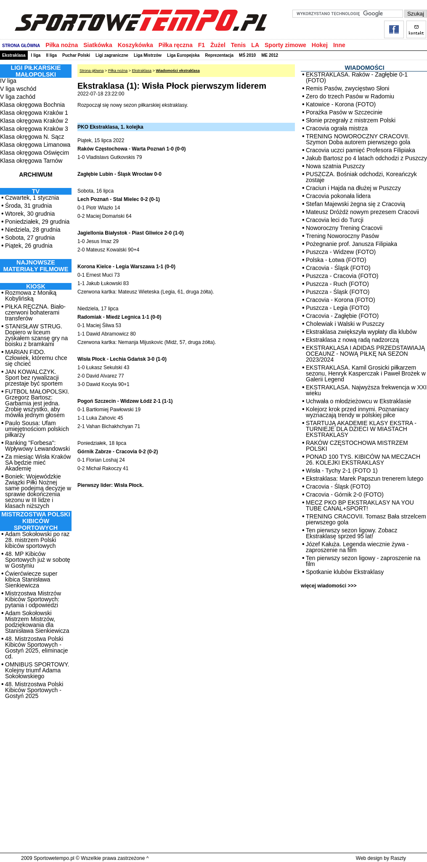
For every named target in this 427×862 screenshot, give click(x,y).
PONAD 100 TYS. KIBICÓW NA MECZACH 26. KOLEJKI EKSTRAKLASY (363, 459)
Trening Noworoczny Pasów (342, 236)
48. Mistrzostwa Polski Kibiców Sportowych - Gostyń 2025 (34, 690)
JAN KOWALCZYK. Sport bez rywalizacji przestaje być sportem (34, 377)
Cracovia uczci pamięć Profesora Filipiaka (360, 150)
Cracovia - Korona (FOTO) (340, 299)
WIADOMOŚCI (364, 67)
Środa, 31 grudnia (28, 205)
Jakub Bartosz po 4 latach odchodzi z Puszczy (366, 158)
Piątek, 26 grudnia (29, 245)
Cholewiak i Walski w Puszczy (345, 323)
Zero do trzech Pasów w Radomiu (350, 96)
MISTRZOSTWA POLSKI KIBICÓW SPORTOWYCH (35, 521)
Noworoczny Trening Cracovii (344, 228)
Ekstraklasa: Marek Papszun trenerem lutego (364, 478)
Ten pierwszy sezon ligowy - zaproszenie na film (363, 561)
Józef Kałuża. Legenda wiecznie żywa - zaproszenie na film (357, 547)
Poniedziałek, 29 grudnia (37, 221)
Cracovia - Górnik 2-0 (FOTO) (345, 494)
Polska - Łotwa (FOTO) (336, 259)
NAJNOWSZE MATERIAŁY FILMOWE (36, 265)
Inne (339, 45)
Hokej (320, 45)
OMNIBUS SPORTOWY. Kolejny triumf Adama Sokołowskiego (37, 670)
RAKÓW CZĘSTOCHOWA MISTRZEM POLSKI (357, 445)
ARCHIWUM (35, 174)
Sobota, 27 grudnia (30, 237)
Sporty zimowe (285, 45)
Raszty (398, 858)
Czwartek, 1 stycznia (32, 197)
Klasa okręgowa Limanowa (35, 144)
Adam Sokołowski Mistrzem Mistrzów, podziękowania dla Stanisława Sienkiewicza (37, 622)
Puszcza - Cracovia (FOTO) (342, 275)
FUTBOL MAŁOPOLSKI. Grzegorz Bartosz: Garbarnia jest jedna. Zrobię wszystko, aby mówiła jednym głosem (37, 403)
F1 (201, 45)
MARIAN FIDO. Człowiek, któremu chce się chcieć (36, 358)
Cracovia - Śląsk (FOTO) (338, 267)
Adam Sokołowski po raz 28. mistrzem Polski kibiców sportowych (37, 540)
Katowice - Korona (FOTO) (341, 104)
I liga (36, 55)
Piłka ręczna (176, 45)
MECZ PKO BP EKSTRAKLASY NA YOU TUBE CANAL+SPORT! (360, 505)
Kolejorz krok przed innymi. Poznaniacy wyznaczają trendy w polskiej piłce (357, 412)
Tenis (238, 45)
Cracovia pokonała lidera (338, 196)
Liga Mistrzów (148, 55)
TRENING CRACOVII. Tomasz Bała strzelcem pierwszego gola (366, 519)
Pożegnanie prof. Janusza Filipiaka (351, 244)
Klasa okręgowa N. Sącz (32, 136)
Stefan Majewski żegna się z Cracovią (355, 204)
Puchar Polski (76, 55)
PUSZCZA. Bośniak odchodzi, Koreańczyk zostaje (361, 177)
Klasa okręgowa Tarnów (31, 160)
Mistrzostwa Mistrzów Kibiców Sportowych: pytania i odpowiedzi (33, 599)
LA (255, 45)
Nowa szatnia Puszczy (335, 166)
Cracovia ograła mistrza (337, 128)
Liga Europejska (183, 55)
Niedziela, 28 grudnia (33, 229)
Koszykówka (135, 45)
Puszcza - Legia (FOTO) (337, 307)
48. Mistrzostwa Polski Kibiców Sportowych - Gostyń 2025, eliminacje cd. (36, 647)
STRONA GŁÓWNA (21, 45)
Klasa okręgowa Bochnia (32, 104)
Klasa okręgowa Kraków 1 (34, 112)
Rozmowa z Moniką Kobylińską (30, 295)
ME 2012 (269, 55)
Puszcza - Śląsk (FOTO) (337, 291)
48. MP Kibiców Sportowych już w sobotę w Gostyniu (37, 559)
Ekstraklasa (14, 55)
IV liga (8, 80)
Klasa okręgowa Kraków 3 (34, 128)
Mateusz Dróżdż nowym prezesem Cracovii (362, 212)
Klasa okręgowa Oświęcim (34, 152)
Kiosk (35, 286)
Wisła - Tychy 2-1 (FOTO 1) (342, 470)
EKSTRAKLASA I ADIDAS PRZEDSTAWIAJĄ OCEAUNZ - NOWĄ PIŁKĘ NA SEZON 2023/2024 (365, 353)
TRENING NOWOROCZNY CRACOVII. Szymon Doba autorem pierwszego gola (358, 139)
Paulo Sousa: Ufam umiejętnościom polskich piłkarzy (37, 429)
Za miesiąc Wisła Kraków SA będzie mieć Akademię (38, 462)
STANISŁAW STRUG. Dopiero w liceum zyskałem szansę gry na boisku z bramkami (36, 335)
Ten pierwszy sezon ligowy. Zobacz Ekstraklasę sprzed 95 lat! (352, 533)
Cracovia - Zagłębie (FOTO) (342, 315)
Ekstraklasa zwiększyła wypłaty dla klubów (361, 331)
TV (36, 191)
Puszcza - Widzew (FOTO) (341, 252)
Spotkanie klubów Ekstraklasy (345, 571)
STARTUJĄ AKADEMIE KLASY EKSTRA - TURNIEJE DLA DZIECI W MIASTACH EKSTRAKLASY (361, 429)
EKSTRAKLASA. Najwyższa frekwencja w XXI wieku (366, 390)
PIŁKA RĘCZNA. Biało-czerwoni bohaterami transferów (35, 312)
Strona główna (92, 71)
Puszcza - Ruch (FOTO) (337, 283)
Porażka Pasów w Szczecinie (344, 112)
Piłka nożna (61, 45)
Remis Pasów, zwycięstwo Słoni (347, 88)
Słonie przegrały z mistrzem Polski (350, 120)
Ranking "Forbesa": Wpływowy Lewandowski (37, 445)
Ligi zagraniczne (111, 55)
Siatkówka (97, 45)
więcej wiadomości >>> (328, 586)
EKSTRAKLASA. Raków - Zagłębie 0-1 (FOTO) (357, 77)
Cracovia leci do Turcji (334, 220)
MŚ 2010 (247, 55)
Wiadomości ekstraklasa (177, 71)
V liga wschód (18, 88)
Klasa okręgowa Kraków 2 (34, 120)
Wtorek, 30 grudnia (30, 213)
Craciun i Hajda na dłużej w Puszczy (353, 188)
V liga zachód (17, 96)
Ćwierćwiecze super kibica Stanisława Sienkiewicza (31, 579)
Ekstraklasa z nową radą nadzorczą (352, 339)
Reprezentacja (219, 55)
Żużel (217, 45)
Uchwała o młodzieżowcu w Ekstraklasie (358, 401)
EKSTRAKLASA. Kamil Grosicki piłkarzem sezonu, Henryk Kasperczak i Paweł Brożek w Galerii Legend (366, 373)
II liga (51, 55)
